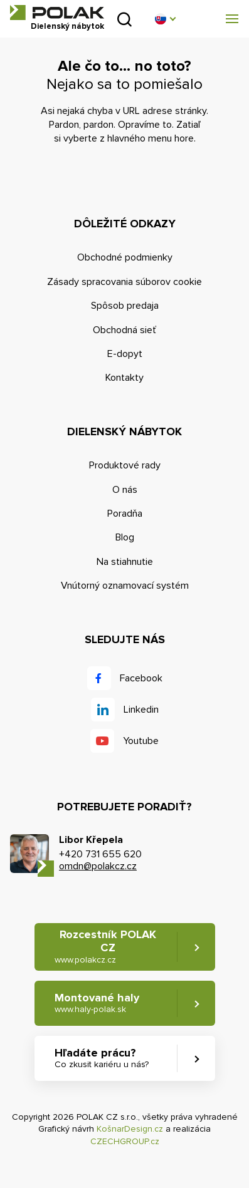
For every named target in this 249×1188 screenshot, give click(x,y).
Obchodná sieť (124, 330)
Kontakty (124, 377)
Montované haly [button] (97, 1003)
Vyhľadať (124, 19)
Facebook (141, 678)
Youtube (141, 741)
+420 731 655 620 (100, 854)
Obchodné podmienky (124, 257)
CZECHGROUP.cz (124, 1141)
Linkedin (141, 709)
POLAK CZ (57, 12)
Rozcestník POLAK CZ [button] (105, 946)
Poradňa (124, 513)
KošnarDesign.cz (130, 1128)
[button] (165, 18)
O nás (124, 489)
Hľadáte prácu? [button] (102, 1058)
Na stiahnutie (125, 561)
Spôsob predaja (125, 305)
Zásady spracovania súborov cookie (124, 282)
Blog (124, 537)
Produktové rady (125, 465)
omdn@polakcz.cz (98, 866)
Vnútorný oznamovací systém (125, 585)
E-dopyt (124, 354)
